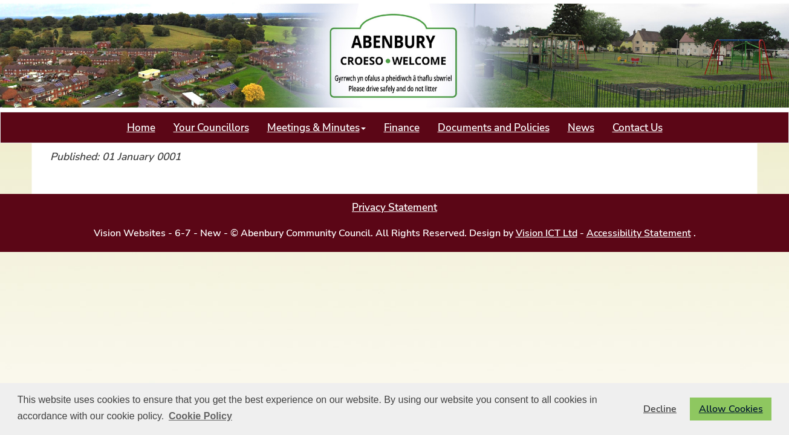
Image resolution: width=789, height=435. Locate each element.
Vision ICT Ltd (546, 233)
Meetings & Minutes (316, 127)
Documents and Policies (494, 127)
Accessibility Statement (638, 233)
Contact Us (637, 127)
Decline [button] (660, 409)
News (581, 127)
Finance (402, 127)
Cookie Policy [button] (200, 416)
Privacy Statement (394, 207)
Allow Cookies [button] (731, 409)
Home (141, 127)
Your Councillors (211, 127)
